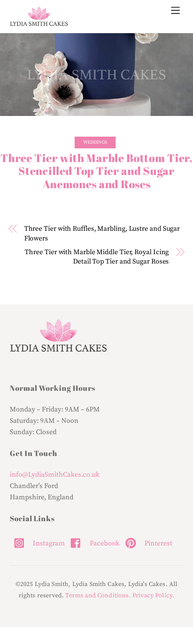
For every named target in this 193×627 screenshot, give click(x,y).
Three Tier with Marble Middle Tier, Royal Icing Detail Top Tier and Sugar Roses (97, 257)
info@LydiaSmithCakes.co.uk (55, 474)
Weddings (95, 142)
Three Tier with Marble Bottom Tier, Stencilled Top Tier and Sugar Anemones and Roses (96, 171)
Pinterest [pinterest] (147, 543)
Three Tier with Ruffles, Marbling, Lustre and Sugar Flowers (102, 233)
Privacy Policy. (153, 595)
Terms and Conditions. (97, 595)
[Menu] (175, 10)
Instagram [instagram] (37, 543)
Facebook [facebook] (93, 543)
